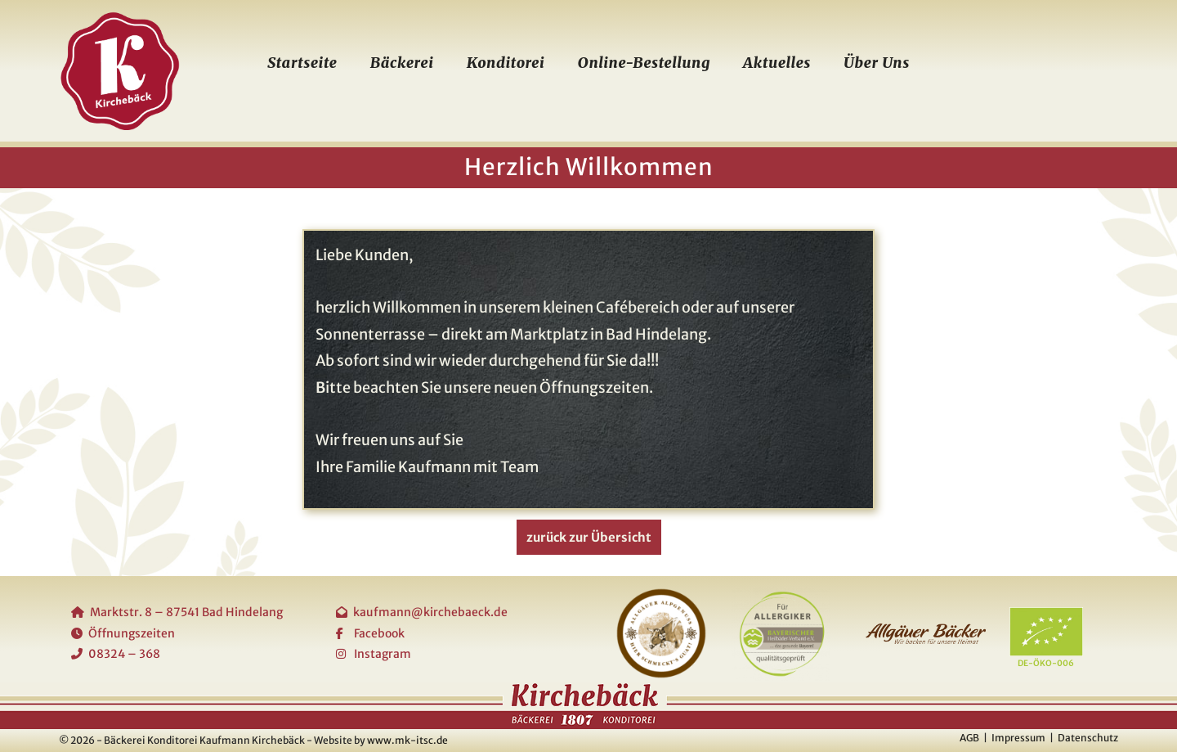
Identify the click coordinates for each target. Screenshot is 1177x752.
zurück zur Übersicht (588, 537)
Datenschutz (1088, 738)
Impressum (1018, 738)
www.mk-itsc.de (407, 740)
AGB (969, 738)
